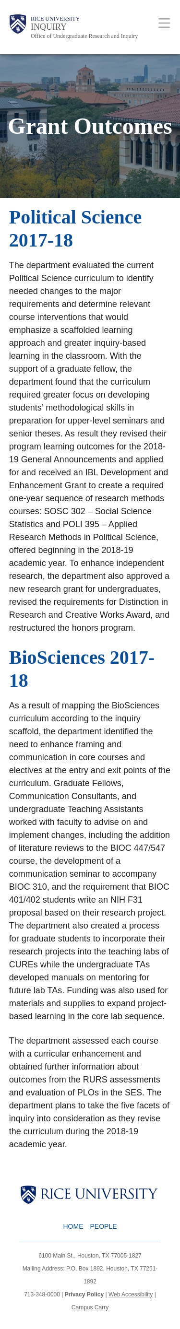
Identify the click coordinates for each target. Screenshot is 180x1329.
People (103, 1226)
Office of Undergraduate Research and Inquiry (84, 36)
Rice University (55, 19)
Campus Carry (90, 1307)
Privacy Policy (84, 1294)
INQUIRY (49, 27)
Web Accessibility (130, 1294)
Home (73, 1226)
